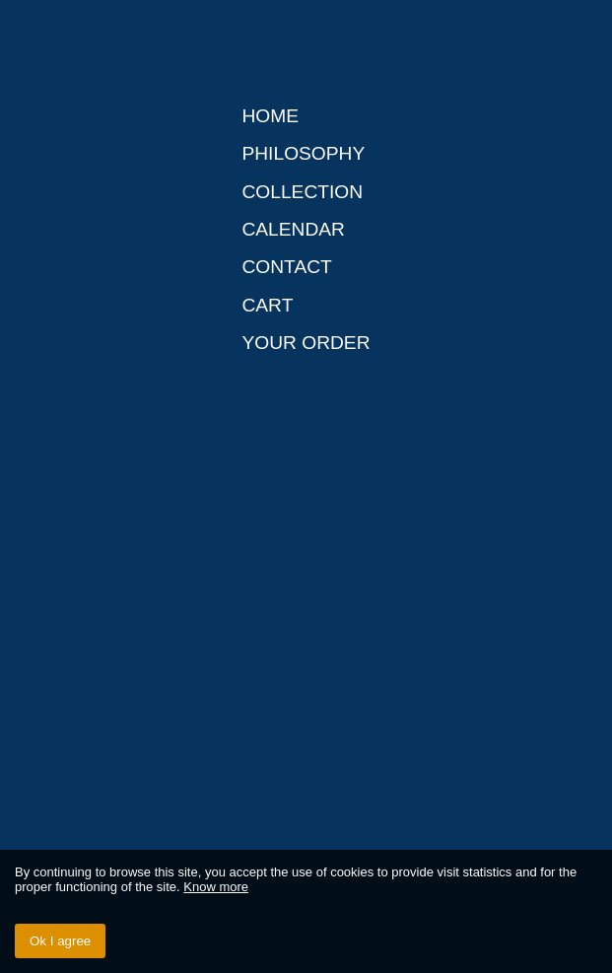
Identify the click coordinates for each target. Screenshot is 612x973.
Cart (267, 305)
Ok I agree (60, 941)
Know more (215, 886)
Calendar (293, 229)
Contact (286, 266)
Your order (305, 342)
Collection (302, 191)
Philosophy (303, 153)
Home (270, 115)
